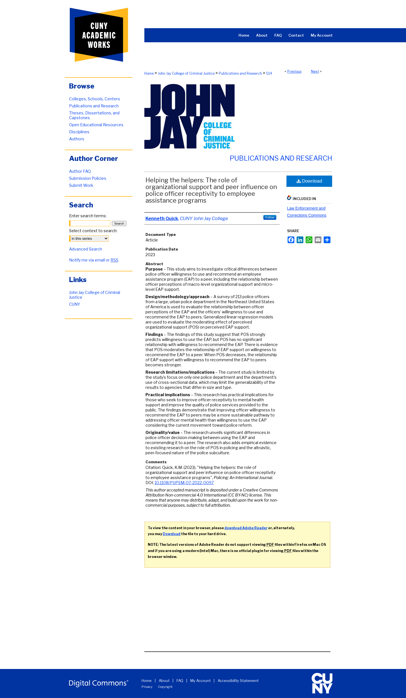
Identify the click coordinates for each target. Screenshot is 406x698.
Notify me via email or (93, 260)
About (164, 680)
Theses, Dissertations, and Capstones (94, 115)
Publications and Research (240, 73)
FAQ (179, 680)
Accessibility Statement (238, 680)
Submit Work (81, 185)
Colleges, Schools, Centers (94, 98)
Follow (269, 217)
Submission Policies (87, 178)
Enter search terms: (88, 215)
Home (149, 73)
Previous (294, 71)
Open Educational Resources (96, 124)
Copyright (165, 687)
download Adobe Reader (246, 528)
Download (309, 181)
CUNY (74, 304)
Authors (76, 138)
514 (269, 73)
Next (315, 71)
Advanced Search (85, 249)
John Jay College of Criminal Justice (186, 73)
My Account (200, 680)
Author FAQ (80, 171)
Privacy (147, 687)
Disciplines (79, 131)
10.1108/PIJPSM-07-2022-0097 (184, 482)
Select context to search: (93, 230)
